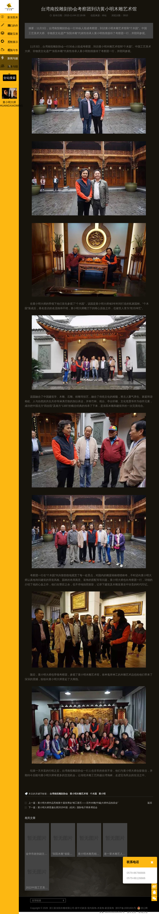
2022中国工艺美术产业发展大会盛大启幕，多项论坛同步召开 (37, 887)
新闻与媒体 (9, 62)
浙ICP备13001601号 (125, 908)
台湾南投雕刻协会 (59, 793)
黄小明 (102, 793)
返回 (149, 803)
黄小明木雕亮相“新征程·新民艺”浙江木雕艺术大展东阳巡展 (89, 853)
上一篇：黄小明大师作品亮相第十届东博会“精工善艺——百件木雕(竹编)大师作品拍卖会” (73, 803)
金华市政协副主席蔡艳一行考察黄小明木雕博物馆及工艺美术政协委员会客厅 (37, 853)
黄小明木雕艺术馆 (79, 793)
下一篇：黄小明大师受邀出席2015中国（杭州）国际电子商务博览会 (63, 807)
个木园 (93, 793)
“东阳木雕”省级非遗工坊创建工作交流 (63, 853)
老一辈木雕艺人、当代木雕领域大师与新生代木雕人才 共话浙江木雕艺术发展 (115, 853)
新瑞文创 (143, 912)
